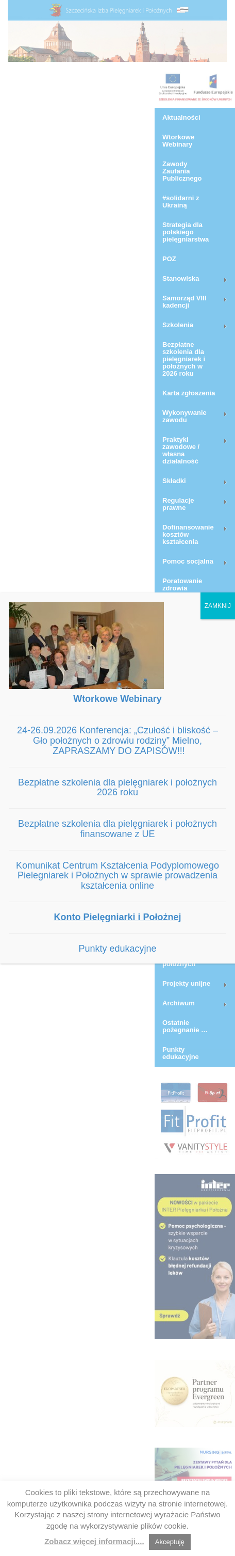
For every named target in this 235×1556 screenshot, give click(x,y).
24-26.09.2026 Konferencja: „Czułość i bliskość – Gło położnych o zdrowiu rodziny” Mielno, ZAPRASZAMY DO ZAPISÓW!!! (117, 740)
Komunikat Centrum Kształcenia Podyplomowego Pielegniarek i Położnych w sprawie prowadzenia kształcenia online (117, 875)
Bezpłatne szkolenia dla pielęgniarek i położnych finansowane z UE (117, 829)
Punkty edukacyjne (117, 948)
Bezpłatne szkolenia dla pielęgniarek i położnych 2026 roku (117, 787)
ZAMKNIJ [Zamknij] (218, 605)
